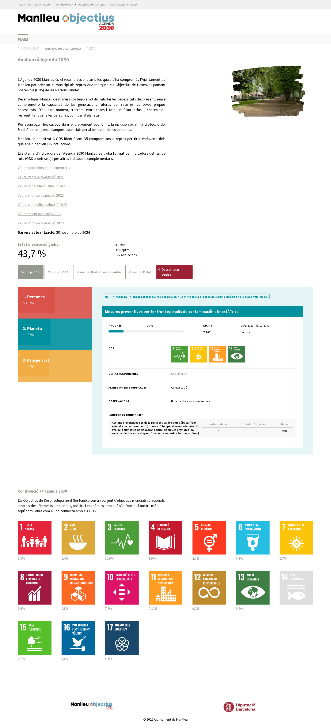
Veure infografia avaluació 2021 (42, 185)
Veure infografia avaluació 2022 (42, 204)
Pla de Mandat (28, 48)
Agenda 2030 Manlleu (123, 4)
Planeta (119, 296)
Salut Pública (179, 373)
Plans (23, 39)
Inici (107, 296)
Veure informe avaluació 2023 (41, 222)
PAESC (91, 48)
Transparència (63, 4)
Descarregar (168, 271)
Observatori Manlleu (91, 4)
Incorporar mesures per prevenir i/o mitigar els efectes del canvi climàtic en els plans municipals (198, 296)
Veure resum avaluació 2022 (39, 213)
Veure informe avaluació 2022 (41, 195)
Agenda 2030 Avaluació (63, 48)
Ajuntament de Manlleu (34, 4)
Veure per (30, 271)
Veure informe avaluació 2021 (41, 176)
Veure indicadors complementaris (44, 167)
